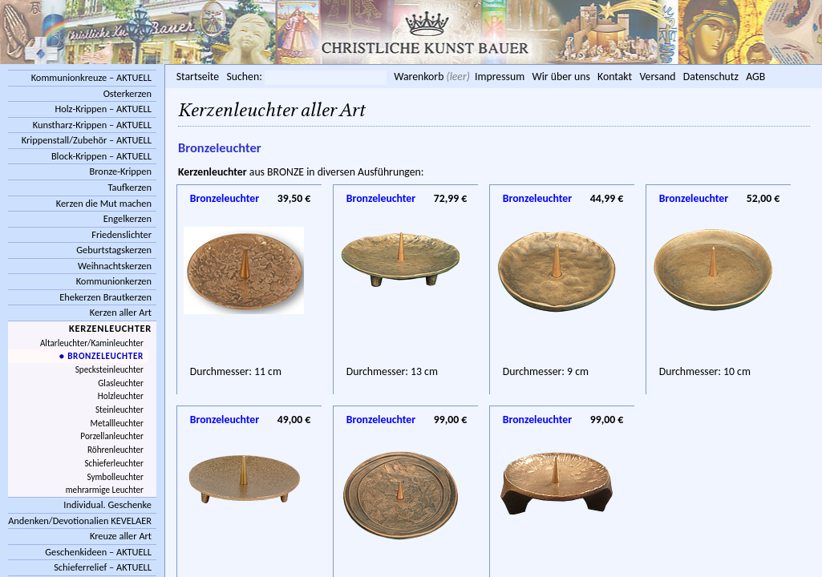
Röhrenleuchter (115, 449)
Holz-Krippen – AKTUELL (103, 109)
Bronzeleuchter (224, 198)
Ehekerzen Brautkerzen (105, 297)
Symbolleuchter (115, 476)
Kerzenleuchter (110, 328)
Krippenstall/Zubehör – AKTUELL (87, 140)
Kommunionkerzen (114, 281)
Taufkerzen (129, 187)
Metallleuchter (117, 423)
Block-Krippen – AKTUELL (101, 156)
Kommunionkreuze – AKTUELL (91, 77)
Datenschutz (711, 76)
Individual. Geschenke (107, 504)
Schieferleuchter (114, 463)
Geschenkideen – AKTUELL (98, 552)
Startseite (197, 76)
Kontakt (614, 76)
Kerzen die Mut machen (104, 203)
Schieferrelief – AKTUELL (103, 567)
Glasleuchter (121, 383)
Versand (657, 76)
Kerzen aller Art (121, 312)
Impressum (499, 76)
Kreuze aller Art (121, 536)
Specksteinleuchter (109, 369)
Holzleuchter (121, 395)
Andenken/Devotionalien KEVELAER (80, 520)
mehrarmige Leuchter (105, 489)
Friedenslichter (121, 234)
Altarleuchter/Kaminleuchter (92, 343)
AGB (755, 76)
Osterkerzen (127, 93)
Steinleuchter (119, 409)
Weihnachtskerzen (115, 266)
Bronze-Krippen (121, 171)
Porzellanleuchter (112, 436)
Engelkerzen (127, 218)
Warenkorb (418, 76)
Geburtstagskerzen (114, 250)
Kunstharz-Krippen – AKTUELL (92, 125)
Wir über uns (560, 76)
